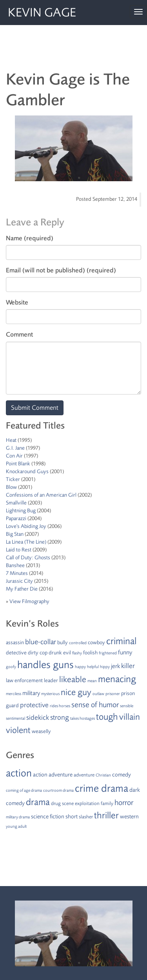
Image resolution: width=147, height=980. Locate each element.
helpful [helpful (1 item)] (93, 666)
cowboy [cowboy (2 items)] (96, 642)
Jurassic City (19, 581)
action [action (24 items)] (19, 773)
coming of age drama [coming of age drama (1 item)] (24, 790)
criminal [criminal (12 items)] (121, 641)
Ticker (13, 479)
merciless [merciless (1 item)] (13, 693)
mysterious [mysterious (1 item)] (50, 693)
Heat (11, 440)
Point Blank (18, 464)
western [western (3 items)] (129, 816)
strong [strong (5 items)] (59, 717)
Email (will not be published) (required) (61, 270)
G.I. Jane (15, 448)
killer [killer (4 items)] (128, 666)
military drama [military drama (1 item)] (18, 817)
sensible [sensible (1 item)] (126, 705)
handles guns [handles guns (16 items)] (45, 664)
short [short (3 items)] (71, 816)
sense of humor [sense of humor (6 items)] (95, 704)
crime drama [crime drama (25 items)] (101, 788)
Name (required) (29, 238)
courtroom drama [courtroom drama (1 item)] (58, 790)
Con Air (14, 456)
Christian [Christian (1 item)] (103, 775)
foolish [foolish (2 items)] (90, 653)
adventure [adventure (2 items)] (84, 775)
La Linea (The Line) (26, 542)
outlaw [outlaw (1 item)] (98, 693)
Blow (11, 487)
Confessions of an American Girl (41, 495)
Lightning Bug (21, 510)
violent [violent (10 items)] (18, 730)
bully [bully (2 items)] (62, 642)
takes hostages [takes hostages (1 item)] (82, 718)
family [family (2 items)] (107, 803)
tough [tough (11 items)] (107, 717)
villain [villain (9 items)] (129, 717)
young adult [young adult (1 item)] (16, 826)
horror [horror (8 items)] (123, 802)
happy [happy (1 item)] (80, 666)
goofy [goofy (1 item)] (11, 666)
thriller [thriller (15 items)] (106, 815)
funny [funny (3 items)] (125, 652)
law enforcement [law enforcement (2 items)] (24, 680)
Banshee (15, 565)
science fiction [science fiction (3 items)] (47, 816)
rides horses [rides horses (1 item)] (60, 705)
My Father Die (22, 589)
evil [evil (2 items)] (67, 653)
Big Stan (15, 534)
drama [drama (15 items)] (38, 802)
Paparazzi (16, 518)
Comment (19, 334)
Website (17, 302)
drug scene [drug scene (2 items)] (62, 803)
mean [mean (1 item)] (92, 680)
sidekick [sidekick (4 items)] (37, 717)
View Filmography (29, 601)
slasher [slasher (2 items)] (86, 817)
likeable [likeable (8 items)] (72, 679)
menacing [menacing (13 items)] (117, 679)
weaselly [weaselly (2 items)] (41, 731)
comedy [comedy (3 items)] (121, 774)
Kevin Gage (42, 12)
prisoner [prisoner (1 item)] (112, 693)
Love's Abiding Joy (26, 526)
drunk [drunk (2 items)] (55, 653)
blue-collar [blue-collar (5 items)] (40, 642)
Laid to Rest (18, 550)
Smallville (16, 503)
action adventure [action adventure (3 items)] (53, 774)
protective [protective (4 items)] (34, 705)
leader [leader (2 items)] (51, 680)
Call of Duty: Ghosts (28, 557)
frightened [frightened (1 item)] (108, 653)
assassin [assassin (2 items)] (15, 642)
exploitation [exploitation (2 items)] (87, 803)
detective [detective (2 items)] (16, 653)
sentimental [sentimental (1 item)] (15, 718)
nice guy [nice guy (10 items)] (76, 692)
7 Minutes (17, 573)
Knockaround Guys (27, 471)
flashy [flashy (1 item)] (77, 653)
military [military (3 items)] (31, 693)
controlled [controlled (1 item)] (78, 642)
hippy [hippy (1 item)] (105, 666)
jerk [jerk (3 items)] (115, 666)
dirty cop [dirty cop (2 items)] (37, 653)
